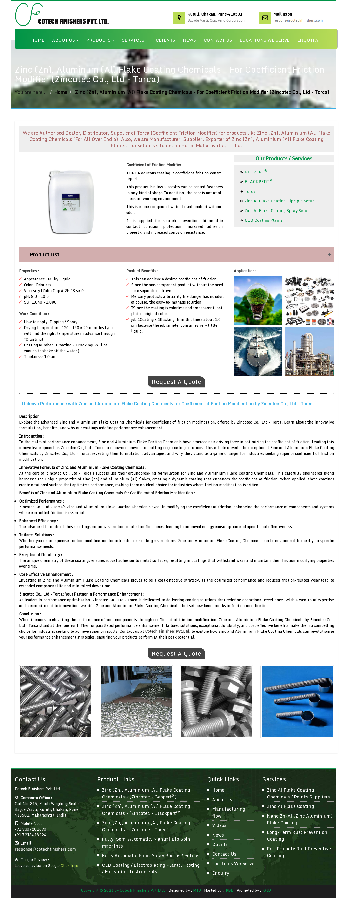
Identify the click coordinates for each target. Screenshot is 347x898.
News (189, 40)
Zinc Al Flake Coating (290, 806)
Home (37, 40)
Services (135, 40)
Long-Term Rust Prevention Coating (297, 835)
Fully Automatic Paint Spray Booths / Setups (150, 855)
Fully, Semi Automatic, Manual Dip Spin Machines (146, 842)
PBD (230, 890)
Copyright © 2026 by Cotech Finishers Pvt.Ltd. (123, 890)
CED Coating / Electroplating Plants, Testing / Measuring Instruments (151, 868)
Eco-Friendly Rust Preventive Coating (299, 852)
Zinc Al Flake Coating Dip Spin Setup (280, 201)
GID (266, 890)
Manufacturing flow (228, 812)
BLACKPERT (258, 181)
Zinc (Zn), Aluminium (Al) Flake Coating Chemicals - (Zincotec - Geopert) (146, 793)
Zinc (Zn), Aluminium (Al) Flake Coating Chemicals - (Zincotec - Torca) (146, 826)
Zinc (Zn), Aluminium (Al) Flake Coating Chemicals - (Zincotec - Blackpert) (146, 809)
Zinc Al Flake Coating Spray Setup (277, 210)
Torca (250, 191)
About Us (65, 40)
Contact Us (218, 40)
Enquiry (308, 40)
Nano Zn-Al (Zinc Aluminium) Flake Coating (299, 819)
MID (197, 890)
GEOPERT (256, 172)
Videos (219, 825)
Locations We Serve (265, 40)
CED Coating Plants (264, 220)
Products (100, 40)
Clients (165, 40)
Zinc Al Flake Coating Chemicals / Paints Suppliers (298, 793)
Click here (69, 865)
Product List (44, 254)
